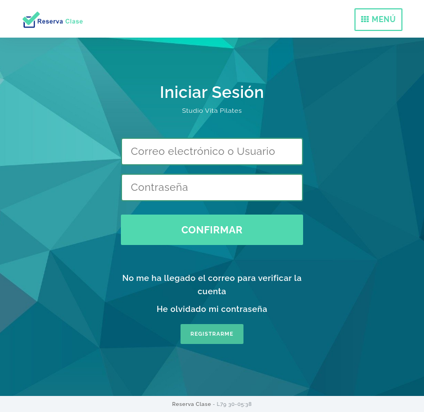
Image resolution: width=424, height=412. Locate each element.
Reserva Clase (192, 404)
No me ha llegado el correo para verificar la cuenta (211, 284)
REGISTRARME (212, 334)
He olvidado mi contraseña (212, 309)
